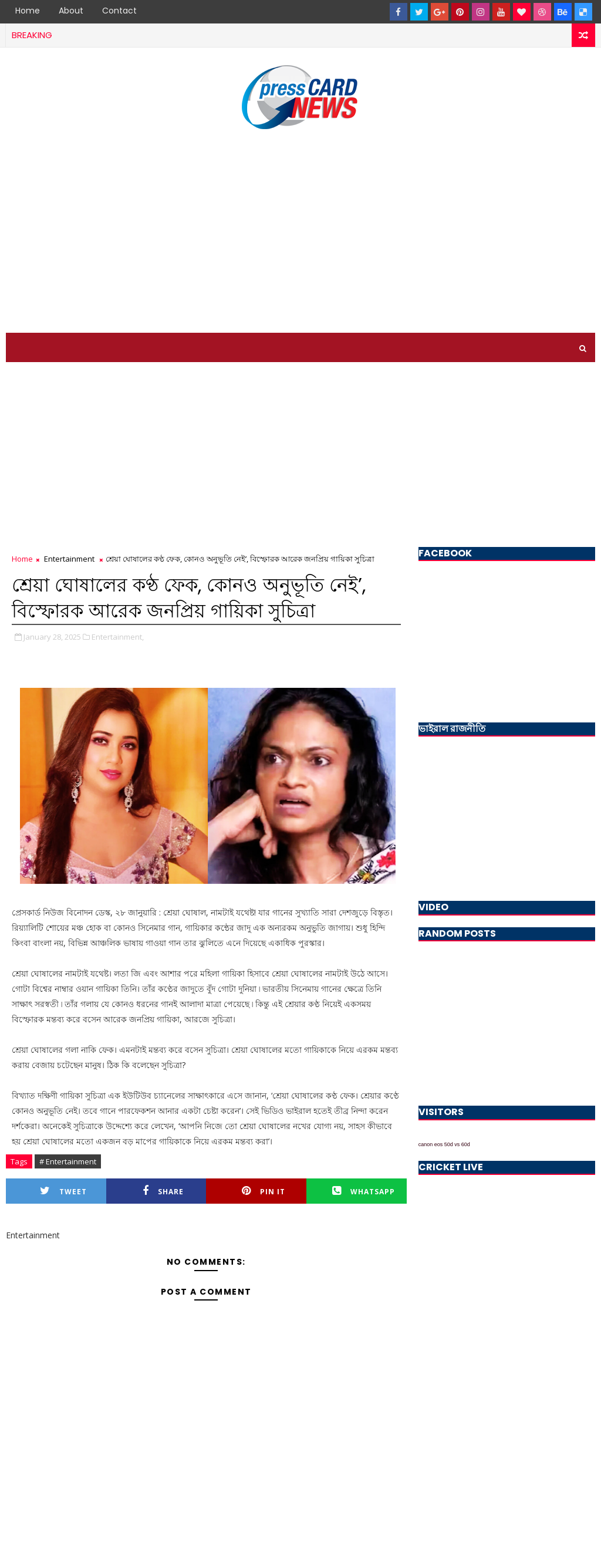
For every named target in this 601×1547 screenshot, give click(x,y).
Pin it (263, 1191)
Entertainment (69, 558)
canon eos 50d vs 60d (444, 1144)
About (71, 10)
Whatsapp (363, 1191)
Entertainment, (118, 636)
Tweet (63, 1191)
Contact (119, 10)
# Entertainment (67, 1161)
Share (163, 1191)
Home (27, 10)
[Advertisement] (300, 233)
